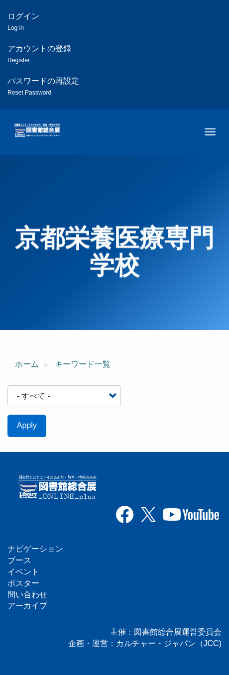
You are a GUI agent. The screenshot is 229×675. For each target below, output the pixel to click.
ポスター (23, 583)
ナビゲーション (35, 549)
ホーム (27, 364)
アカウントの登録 (39, 54)
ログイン (23, 21)
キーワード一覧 (83, 364)
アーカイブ (27, 605)
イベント (23, 571)
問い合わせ (27, 594)
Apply (27, 425)
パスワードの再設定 (43, 86)
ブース (19, 560)
